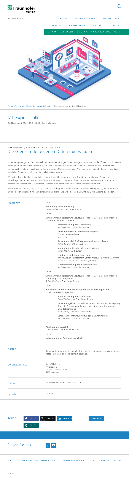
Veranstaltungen (85, 18)
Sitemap (117, 461)
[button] (31, 418)
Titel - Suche (118, 6)
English (115, 25)
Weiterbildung (111, 18)
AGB (92, 461)
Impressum (104, 461)
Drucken (96, 418)
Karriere (56, 25)
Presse (63, 18)
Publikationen (77, 25)
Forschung (82, 32)
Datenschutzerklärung (74, 461)
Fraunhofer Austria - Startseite (21, 106)
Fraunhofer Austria (15, 18)
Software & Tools (101, 32)
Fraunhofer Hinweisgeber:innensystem (39, 461)
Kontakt (98, 25)
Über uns (53, 32)
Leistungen (67, 32)
